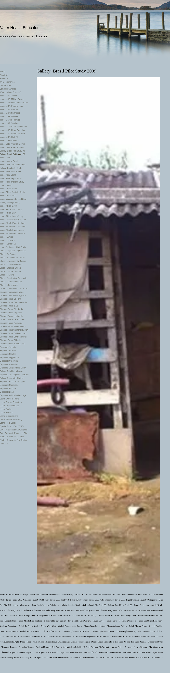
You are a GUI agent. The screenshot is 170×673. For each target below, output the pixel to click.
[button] (98, 330)
